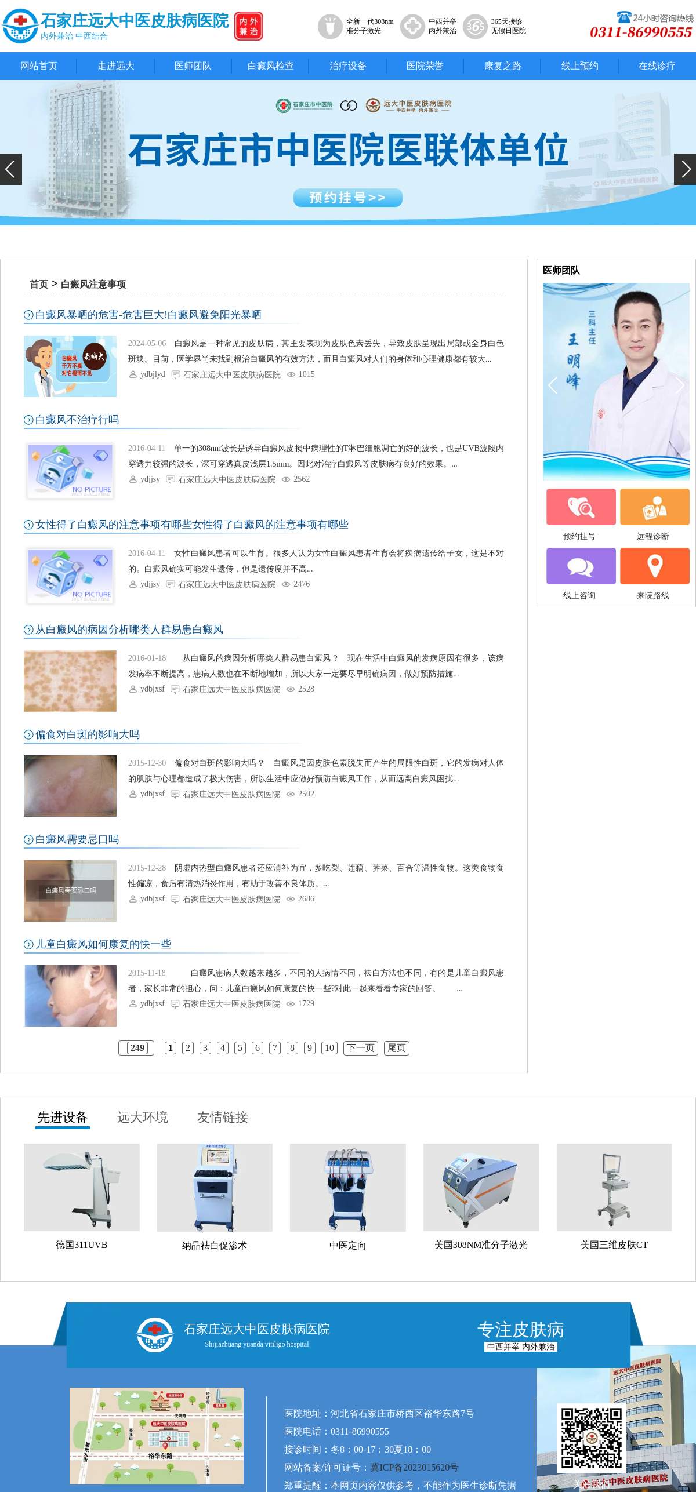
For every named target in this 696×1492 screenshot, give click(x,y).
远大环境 (142, 1117)
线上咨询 (579, 574)
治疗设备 (348, 66)
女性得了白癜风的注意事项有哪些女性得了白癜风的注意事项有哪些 (192, 524)
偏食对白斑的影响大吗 (87, 734)
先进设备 (62, 1117)
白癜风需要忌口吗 (77, 839)
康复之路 (502, 66)
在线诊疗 (657, 66)
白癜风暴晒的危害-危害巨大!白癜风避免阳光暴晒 (148, 315)
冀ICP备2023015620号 (414, 1467)
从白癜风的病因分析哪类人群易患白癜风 (129, 629)
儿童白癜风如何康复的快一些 (103, 944)
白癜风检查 (271, 66)
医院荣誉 (425, 66)
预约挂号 (579, 515)
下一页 (361, 1048)
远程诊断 (653, 515)
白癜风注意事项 (93, 284)
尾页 (396, 1048)
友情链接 (222, 1117)
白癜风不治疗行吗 (77, 419)
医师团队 (193, 66)
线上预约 (580, 66)
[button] (11, 169)
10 (329, 1048)
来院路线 (653, 574)
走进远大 (116, 66)
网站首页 (38, 66)
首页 (39, 284)
